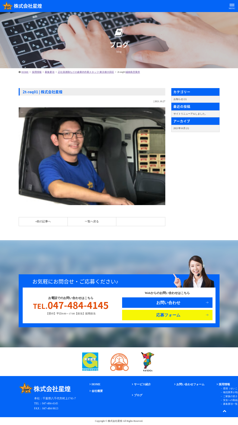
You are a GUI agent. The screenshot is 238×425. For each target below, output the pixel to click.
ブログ (138, 395)
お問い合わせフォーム (190, 384)
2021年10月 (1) (181, 128)
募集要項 (49, 72)
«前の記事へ (43, 221)
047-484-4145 (71, 305)
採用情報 (37, 72)
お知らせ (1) (180, 99)
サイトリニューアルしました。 (190, 113)
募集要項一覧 (230, 404)
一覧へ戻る (92, 221)
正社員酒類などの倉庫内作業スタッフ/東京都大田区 (86, 72)
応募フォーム (168, 315)
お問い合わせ (168, 302)
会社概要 (97, 390)
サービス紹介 (142, 384)
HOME (25, 72)
